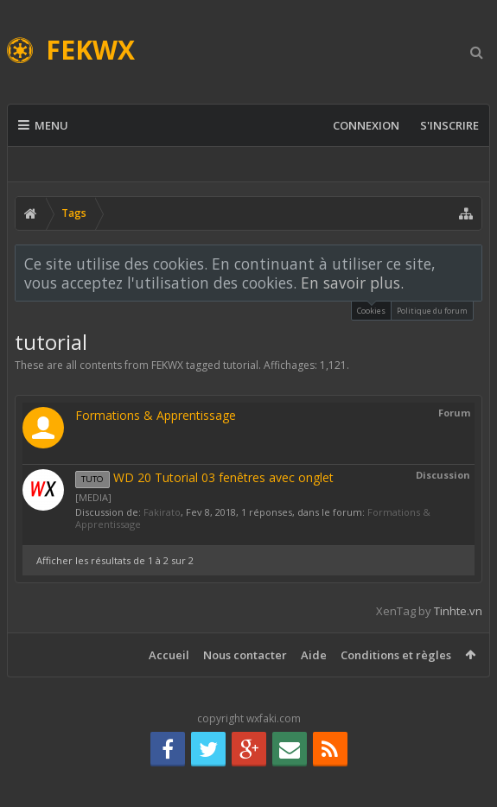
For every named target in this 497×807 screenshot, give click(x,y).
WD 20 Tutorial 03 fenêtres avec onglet (204, 477)
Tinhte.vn (458, 611)
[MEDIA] (93, 497)
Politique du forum (432, 310)
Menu (43, 125)
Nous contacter (245, 655)
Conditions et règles (396, 655)
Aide (314, 655)
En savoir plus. (352, 282)
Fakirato (162, 511)
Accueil (169, 655)
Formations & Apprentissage (155, 415)
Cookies (371, 309)
